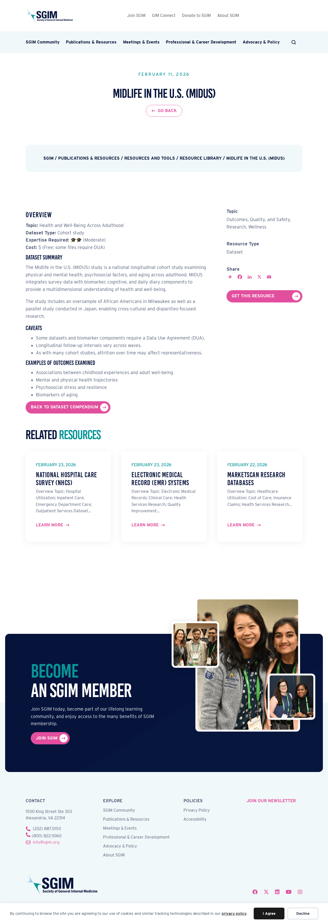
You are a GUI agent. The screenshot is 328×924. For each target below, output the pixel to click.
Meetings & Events (141, 42)
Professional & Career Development (201, 42)
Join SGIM (136, 15)
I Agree (269, 913)
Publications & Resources (91, 42)
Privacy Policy (196, 810)
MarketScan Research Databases (256, 479)
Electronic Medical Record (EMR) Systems (160, 479)
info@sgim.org (46, 842)
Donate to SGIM (196, 15)
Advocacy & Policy (261, 42)
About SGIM (228, 15)
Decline (303, 913)
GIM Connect (164, 15)
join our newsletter (271, 800)
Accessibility (195, 819)
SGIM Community (42, 42)
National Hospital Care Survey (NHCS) (66, 479)
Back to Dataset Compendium (64, 407)
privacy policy (234, 913)
